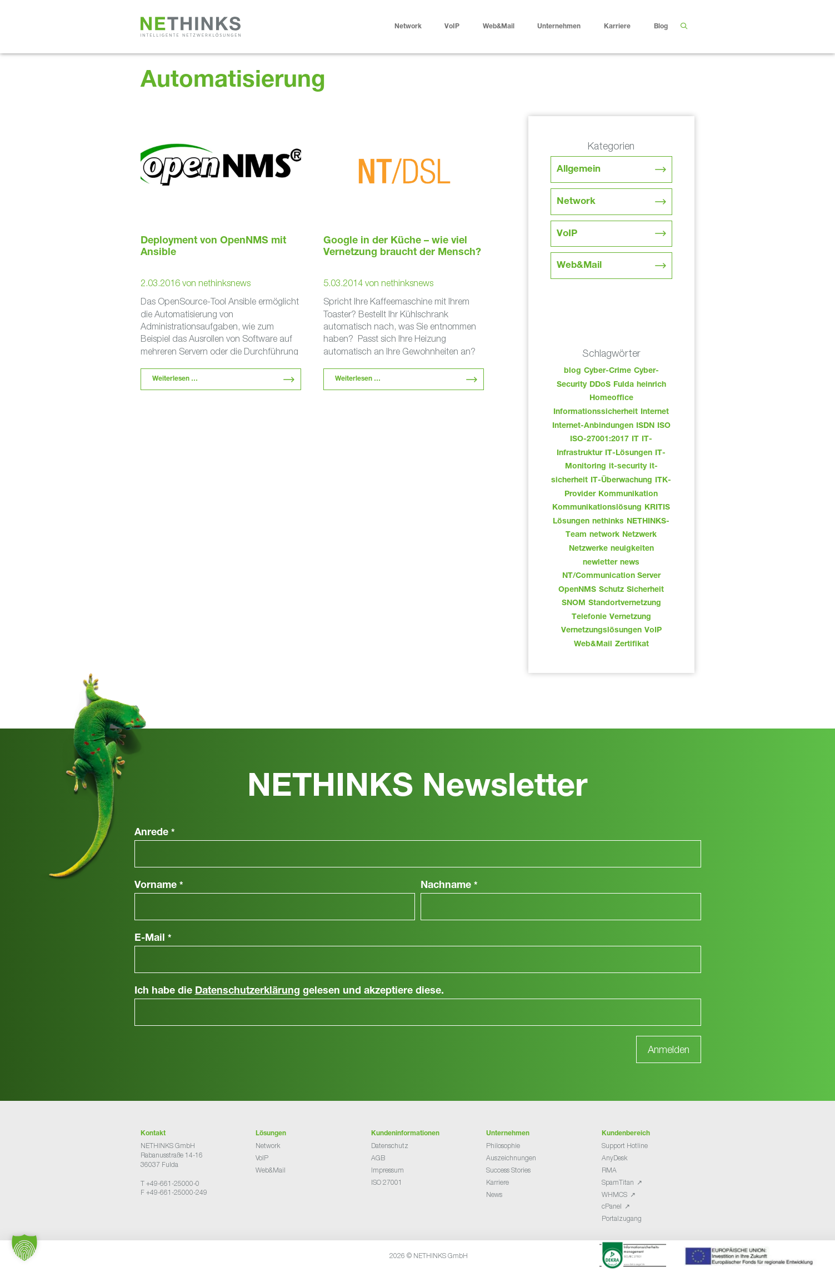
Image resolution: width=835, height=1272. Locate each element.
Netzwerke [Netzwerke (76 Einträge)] (588, 549)
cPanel (612, 1206)
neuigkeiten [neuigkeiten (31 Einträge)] (632, 549)
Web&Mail (507, 27)
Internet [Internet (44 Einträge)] (655, 412)
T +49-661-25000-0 (170, 1183)
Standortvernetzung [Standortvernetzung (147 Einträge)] (624, 603)
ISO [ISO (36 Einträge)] (664, 426)
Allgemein (579, 169)
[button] (24, 1247)
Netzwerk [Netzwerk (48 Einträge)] (639, 535)
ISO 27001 (386, 1182)
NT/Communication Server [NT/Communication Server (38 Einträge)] (611, 576)
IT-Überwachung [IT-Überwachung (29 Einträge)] (621, 481)
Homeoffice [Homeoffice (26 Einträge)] (611, 398)
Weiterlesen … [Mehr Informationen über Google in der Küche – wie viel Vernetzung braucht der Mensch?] (358, 379)
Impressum (387, 1170)
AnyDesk (614, 1158)
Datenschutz (389, 1145)
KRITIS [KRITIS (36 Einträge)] (657, 508)
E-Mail (153, 939)
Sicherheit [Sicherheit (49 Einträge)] (645, 590)
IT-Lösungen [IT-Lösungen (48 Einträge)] (628, 453)
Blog (661, 26)
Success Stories (508, 1170)
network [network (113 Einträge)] (604, 535)
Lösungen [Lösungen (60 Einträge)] (571, 522)
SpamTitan (618, 1182)
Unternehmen (567, 27)
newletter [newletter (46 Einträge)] (600, 563)
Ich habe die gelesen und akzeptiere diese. (289, 991)
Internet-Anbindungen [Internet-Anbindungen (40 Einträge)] (592, 426)
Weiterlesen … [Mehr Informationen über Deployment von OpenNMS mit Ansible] (175, 379)
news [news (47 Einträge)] (629, 563)
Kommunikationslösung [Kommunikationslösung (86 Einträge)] (597, 508)
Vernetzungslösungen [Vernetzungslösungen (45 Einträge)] (601, 631)
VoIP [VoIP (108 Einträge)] (653, 631)
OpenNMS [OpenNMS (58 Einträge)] (577, 590)
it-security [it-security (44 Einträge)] (628, 467)
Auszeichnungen (511, 1158)
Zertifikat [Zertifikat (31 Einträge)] (632, 645)
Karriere (626, 27)
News (494, 1194)
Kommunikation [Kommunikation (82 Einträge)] (628, 494)
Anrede (154, 833)
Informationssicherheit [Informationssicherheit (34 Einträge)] (595, 412)
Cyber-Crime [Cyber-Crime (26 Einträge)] (607, 371)
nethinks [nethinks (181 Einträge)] (608, 522)
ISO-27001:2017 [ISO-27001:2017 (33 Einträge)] (599, 439)
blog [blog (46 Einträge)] (572, 371)
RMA (609, 1170)
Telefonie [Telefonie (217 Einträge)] (589, 617)
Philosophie (503, 1145)
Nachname (449, 886)
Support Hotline (625, 1145)
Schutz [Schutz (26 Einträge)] (611, 590)
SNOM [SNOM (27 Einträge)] (574, 603)
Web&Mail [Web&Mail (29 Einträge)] (593, 645)
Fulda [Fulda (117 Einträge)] (623, 385)
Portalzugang (622, 1218)
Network (416, 27)
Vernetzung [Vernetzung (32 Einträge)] (630, 617)
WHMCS (614, 1194)
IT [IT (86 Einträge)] (635, 439)
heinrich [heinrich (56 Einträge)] (651, 385)
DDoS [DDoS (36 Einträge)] (600, 385)
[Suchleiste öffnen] (684, 27)
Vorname (158, 886)
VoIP (460, 27)
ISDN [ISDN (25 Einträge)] (645, 426)
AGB (378, 1158)
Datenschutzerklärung (247, 991)
